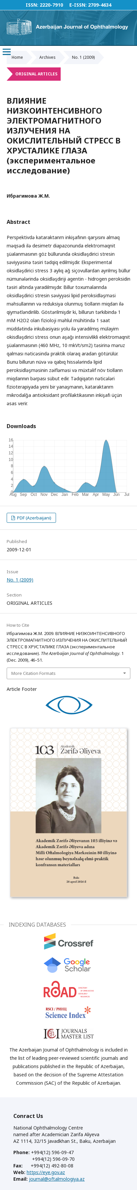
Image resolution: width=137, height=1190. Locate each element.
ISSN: (32, 5)
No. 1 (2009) (83, 57)
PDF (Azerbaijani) (33, 518)
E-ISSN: (78, 5)
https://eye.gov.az (46, 1172)
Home (17, 57)
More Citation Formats (33, 673)
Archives (47, 57)
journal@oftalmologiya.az (57, 1179)
